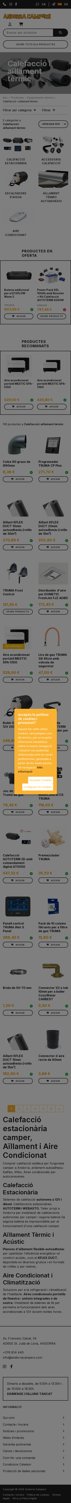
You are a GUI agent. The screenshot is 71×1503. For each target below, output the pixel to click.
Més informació (30, 769)
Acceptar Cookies (40, 779)
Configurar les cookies (38, 786)
